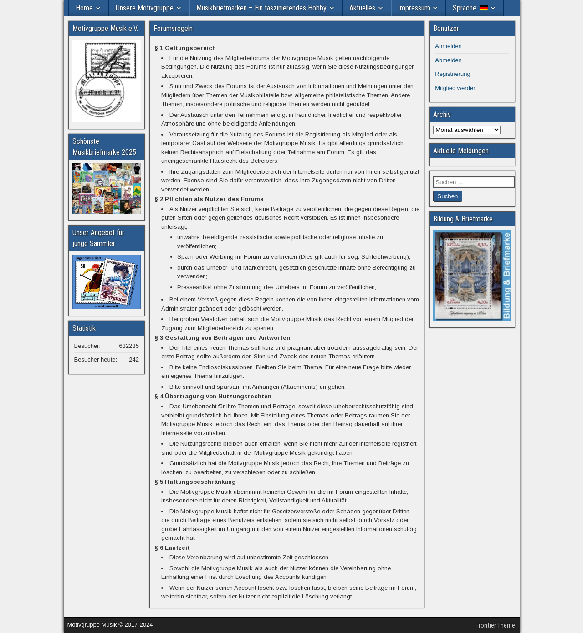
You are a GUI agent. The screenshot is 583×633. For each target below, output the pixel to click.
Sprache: (470, 8)
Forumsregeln (173, 28)
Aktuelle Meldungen (461, 150)
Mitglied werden (455, 88)
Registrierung (452, 73)
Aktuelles (362, 8)
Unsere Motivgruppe (145, 8)
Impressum (414, 8)
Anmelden (448, 46)
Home (84, 8)
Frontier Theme (495, 625)
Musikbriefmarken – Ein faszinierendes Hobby (261, 8)
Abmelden (448, 60)
